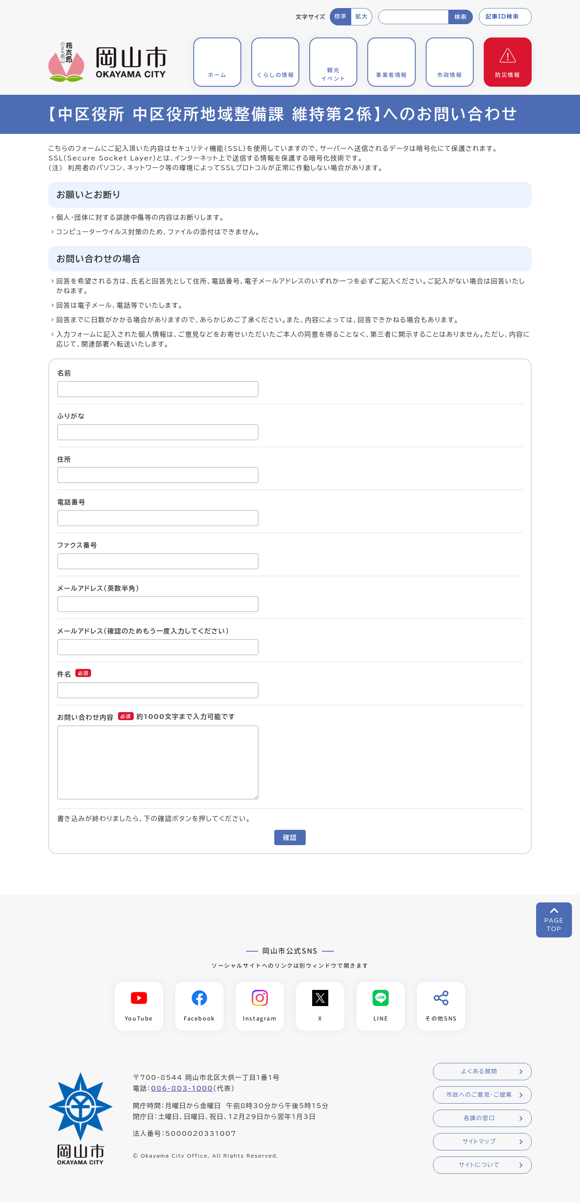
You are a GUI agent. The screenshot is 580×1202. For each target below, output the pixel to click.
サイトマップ (479, 1141)
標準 (340, 16)
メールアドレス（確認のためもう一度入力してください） (143, 631)
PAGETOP (554, 925)
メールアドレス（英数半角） (98, 588)
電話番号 (71, 502)
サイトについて (479, 1165)
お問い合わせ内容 (85, 717)
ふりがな (71, 416)
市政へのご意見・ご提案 (479, 1095)
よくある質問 (479, 1071)
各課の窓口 (479, 1118)
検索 (460, 17)
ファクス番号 (77, 545)
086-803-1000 (182, 1088)
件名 (64, 674)
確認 (290, 837)
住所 (64, 459)
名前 (64, 373)
